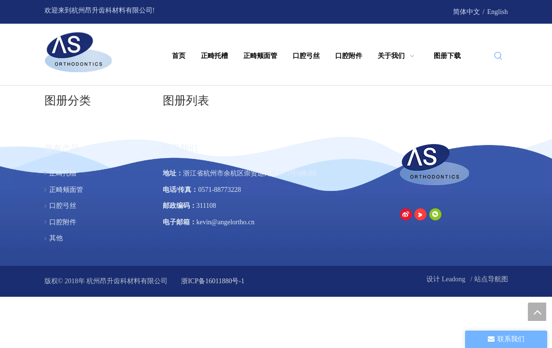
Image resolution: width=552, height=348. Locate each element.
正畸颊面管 (66, 189)
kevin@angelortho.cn (226, 222)
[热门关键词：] (498, 56)
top (537, 312)
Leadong (454, 279)
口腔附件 (62, 222)
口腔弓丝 (62, 205)
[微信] (422, 11)
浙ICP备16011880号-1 (212, 281)
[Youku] (408, 11)
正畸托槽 (62, 173)
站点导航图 (491, 279)
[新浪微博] (393, 11)
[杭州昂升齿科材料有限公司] (435, 164)
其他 (56, 238)
